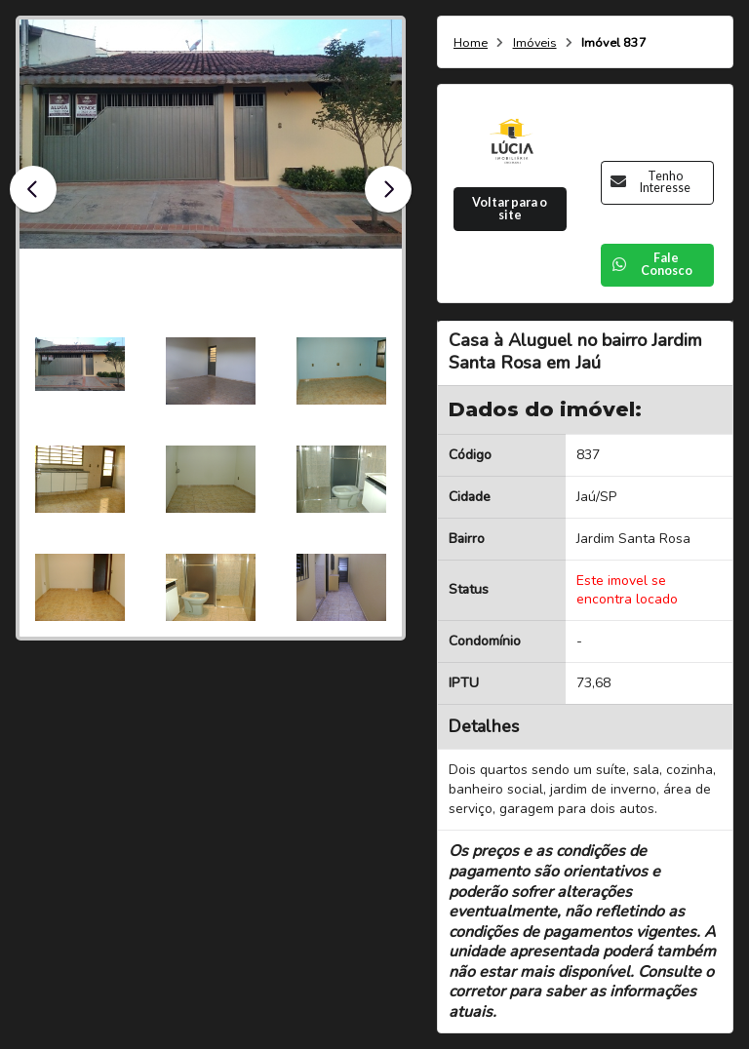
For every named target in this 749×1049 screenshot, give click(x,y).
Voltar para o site (509, 208)
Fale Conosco (651, 264)
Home (470, 43)
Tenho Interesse (650, 182)
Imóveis (535, 43)
